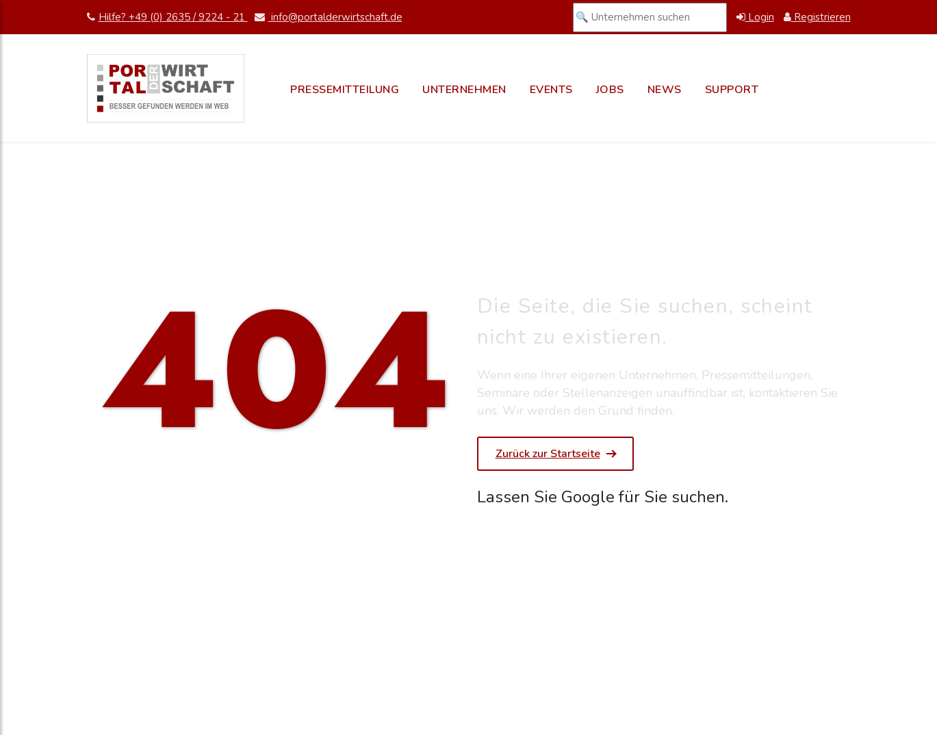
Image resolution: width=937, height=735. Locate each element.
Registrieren (817, 17)
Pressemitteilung (344, 89)
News (664, 89)
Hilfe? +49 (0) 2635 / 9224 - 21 (167, 17)
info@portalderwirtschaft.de (328, 17)
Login (755, 17)
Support (732, 89)
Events (551, 89)
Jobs (610, 89)
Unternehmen (464, 89)
